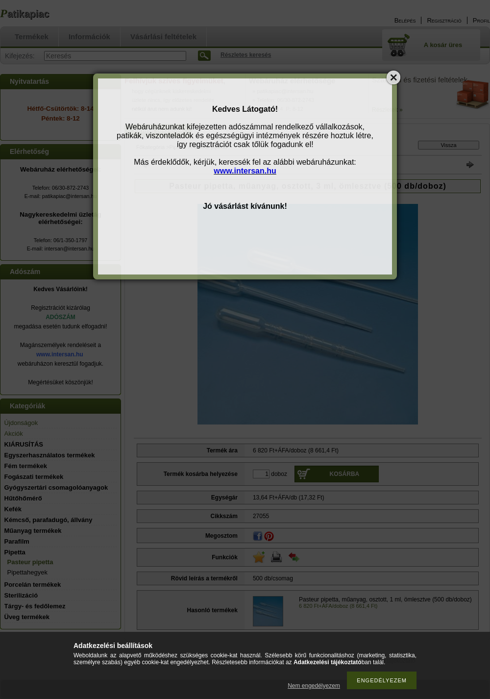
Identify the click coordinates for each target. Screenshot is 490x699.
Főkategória (150, 147)
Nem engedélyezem (314, 685)
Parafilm (16, 541)
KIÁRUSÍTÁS (23, 444)
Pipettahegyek (27, 572)
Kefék (13, 509)
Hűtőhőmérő (23, 498)
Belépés (405, 20)
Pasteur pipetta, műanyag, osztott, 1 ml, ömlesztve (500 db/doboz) (385, 599)
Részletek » (387, 109)
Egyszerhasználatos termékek (49, 455)
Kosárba (345, 474)
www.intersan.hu (59, 354)
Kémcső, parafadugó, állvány (48, 520)
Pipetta (178, 147)
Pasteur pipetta (30, 562)
